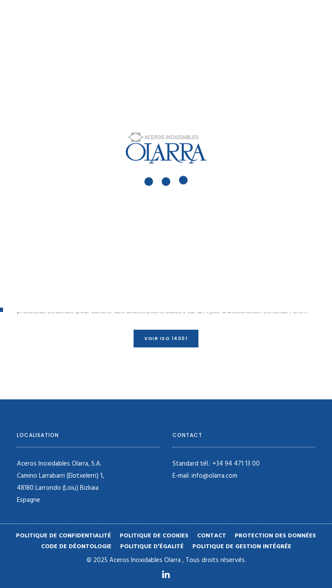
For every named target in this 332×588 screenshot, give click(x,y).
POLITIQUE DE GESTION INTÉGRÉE (241, 547)
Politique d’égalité (152, 547)
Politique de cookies (154, 536)
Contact (211, 536)
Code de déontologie (76, 547)
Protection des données (275, 536)
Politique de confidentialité (63, 536)
